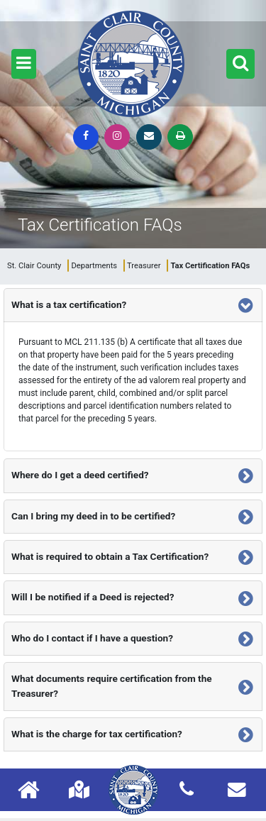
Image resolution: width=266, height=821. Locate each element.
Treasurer (143, 265)
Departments (94, 265)
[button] (23, 64)
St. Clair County (34, 265)
